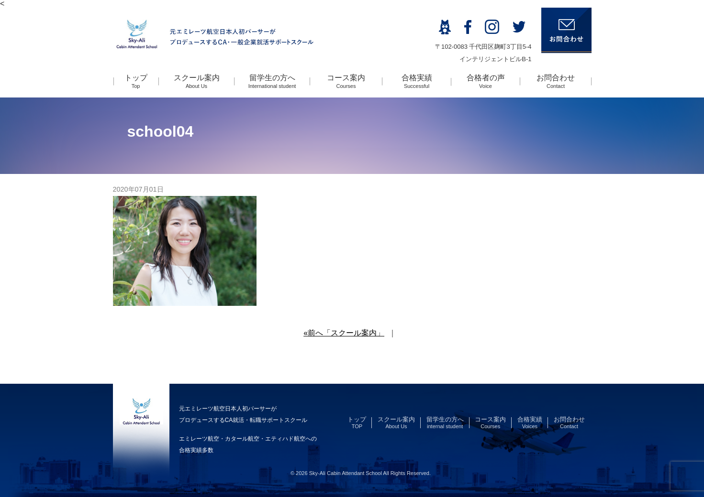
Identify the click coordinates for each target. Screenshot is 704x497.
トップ (135, 81)
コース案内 (346, 81)
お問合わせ (555, 81)
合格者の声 (486, 81)
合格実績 (417, 81)
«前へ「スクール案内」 (343, 333)
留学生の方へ (272, 81)
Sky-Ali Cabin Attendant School (345, 473)
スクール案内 (197, 81)
